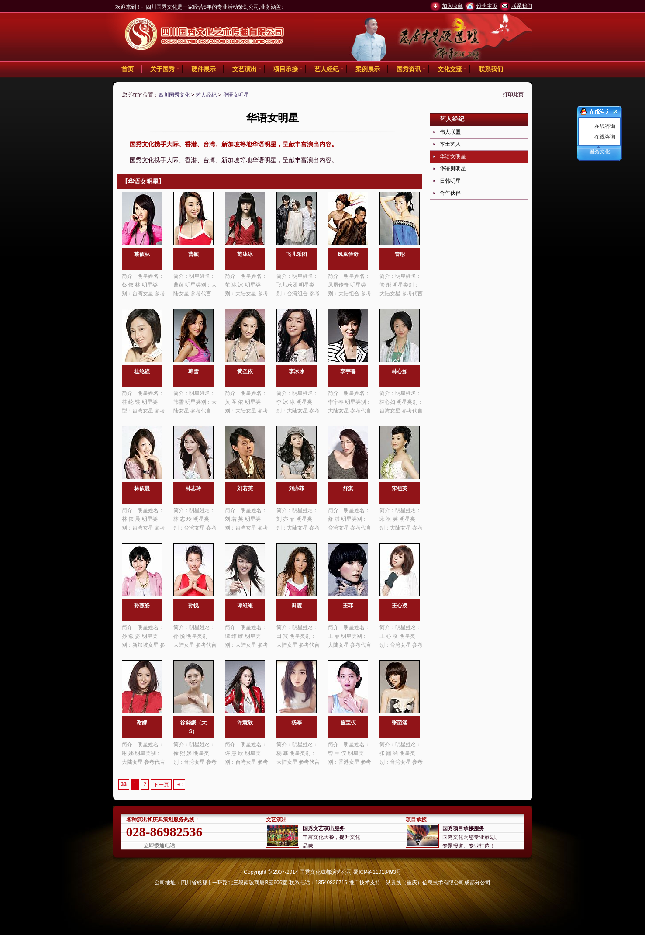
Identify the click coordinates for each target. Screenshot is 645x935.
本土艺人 (450, 144)
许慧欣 (245, 723)
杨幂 (296, 723)
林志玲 (193, 488)
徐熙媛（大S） (193, 727)
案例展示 (367, 69)
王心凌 (399, 606)
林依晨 (142, 488)
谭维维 (245, 606)
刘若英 (245, 488)
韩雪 (193, 371)
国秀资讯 (409, 69)
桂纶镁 (142, 371)
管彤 (399, 254)
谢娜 (142, 723)
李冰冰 (296, 371)
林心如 (399, 371)
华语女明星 (236, 95)
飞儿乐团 (296, 254)
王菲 (348, 606)
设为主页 (486, 6)
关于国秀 (162, 69)
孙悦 (193, 606)
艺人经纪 (326, 69)
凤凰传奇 (348, 254)
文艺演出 (244, 69)
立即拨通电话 (159, 845)
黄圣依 (245, 371)
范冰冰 (245, 254)
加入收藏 (452, 6)
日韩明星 (450, 181)
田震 (296, 606)
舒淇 (348, 488)
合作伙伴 (450, 193)
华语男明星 (453, 169)
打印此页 (513, 94)
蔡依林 (142, 254)
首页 (127, 69)
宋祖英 (399, 488)
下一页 (161, 785)
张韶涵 (399, 723)
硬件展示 (203, 69)
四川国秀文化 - (205, 35)
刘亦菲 (296, 488)
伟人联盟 (450, 132)
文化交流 (450, 69)
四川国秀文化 (174, 95)
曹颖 (193, 254)
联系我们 (521, 6)
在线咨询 (604, 126)
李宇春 (348, 371)
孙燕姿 (142, 606)
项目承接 (285, 69)
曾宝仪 (348, 723)
